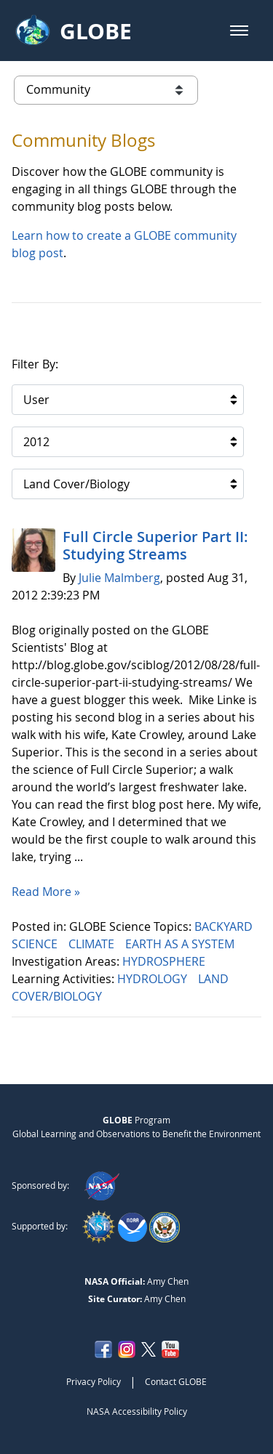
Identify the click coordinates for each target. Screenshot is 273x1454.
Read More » (46, 892)
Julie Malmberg (119, 578)
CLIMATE (92, 944)
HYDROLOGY (153, 979)
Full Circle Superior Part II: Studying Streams (155, 545)
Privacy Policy (93, 1381)
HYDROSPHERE (165, 961)
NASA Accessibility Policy (137, 1411)
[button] (239, 30)
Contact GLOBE (176, 1381)
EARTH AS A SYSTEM (181, 944)
